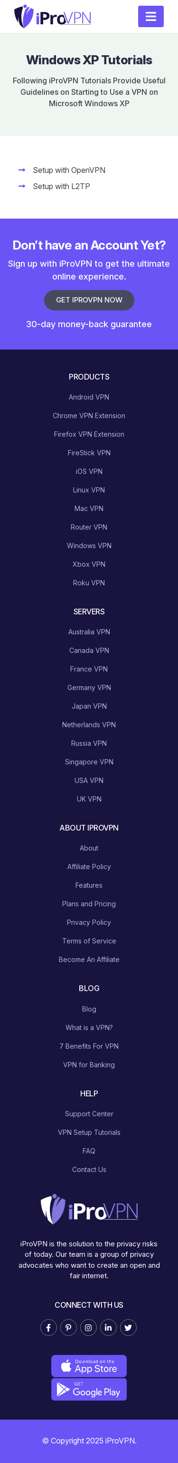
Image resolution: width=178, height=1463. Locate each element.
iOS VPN (89, 471)
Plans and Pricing (89, 904)
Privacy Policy (89, 922)
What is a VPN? (89, 1027)
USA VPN (89, 780)
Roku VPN (89, 583)
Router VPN (89, 527)
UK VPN (89, 799)
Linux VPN (89, 490)
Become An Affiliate (89, 959)
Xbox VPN (89, 564)
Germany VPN (89, 687)
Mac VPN (89, 508)
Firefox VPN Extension (89, 434)
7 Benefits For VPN (89, 1046)
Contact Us (89, 1169)
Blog (89, 1009)
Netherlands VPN (89, 725)
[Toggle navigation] (151, 16)
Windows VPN (89, 545)
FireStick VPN (89, 453)
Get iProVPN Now (89, 299)
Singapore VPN (89, 762)
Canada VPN (89, 650)
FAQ (89, 1151)
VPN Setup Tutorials (89, 1132)
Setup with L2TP (61, 186)
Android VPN (89, 397)
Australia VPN (89, 632)
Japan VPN (89, 706)
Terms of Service (89, 941)
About (89, 848)
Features (89, 885)
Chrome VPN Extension (89, 415)
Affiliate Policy (89, 866)
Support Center (89, 1114)
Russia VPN (89, 743)
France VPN (89, 669)
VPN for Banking (89, 1065)
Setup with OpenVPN (69, 170)
